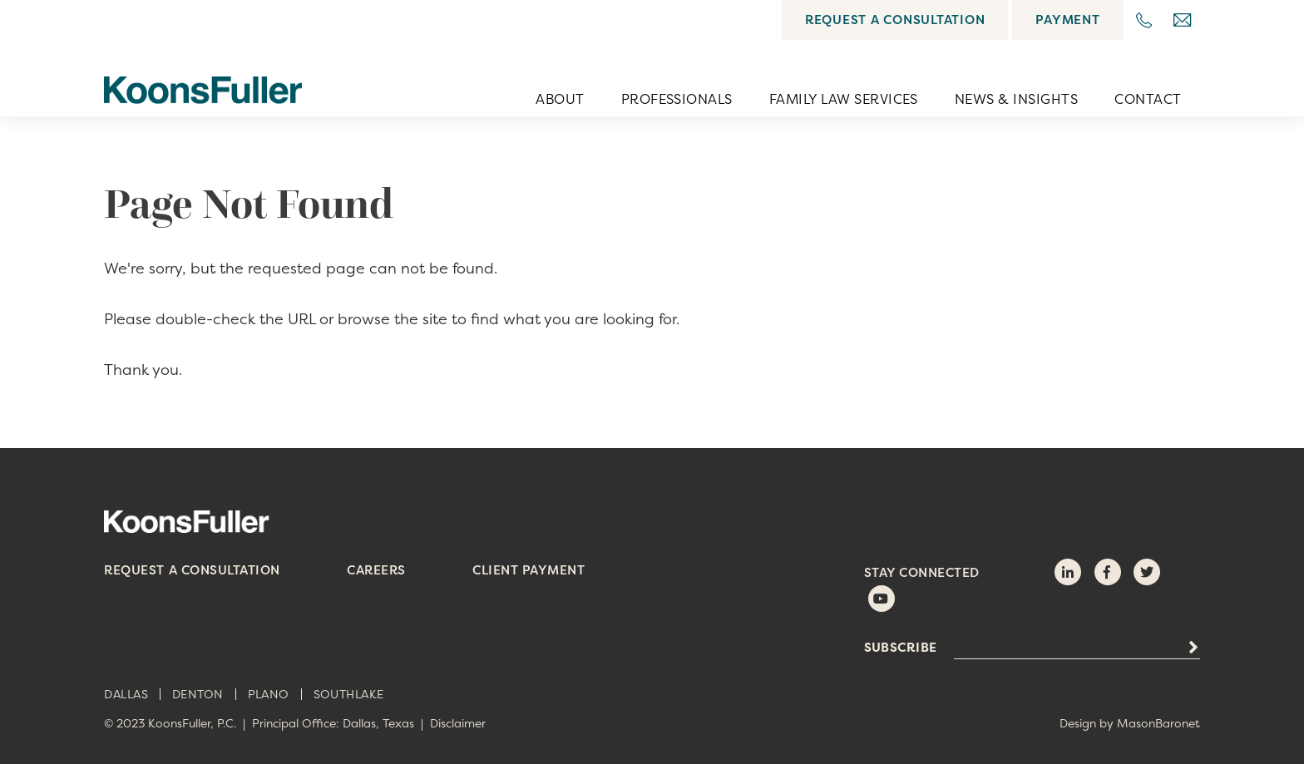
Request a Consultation (895, 19)
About (560, 99)
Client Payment (528, 570)
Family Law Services (843, 99)
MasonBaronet (1158, 723)
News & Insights (1016, 99)
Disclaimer (458, 723)
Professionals (677, 99)
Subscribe (900, 647)
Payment (1067, 19)
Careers (376, 570)
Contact (1147, 99)
